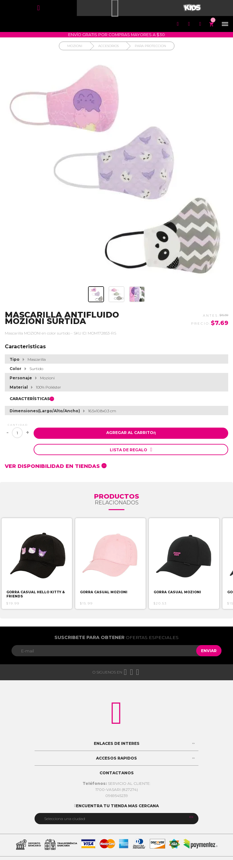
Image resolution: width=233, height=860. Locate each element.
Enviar (209, 650)
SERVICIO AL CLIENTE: (117, 783)
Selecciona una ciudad (64, 818)
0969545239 (116, 795)
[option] (37, 563)
